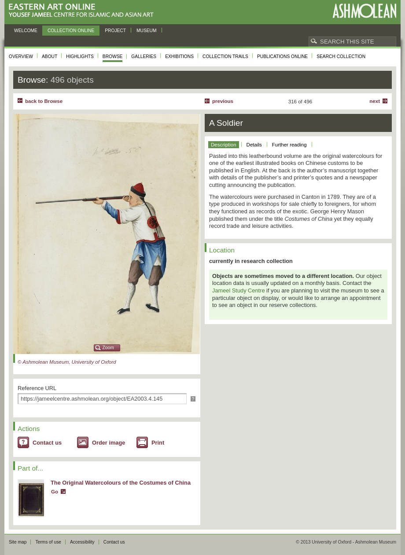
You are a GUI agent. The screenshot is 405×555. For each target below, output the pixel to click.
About (49, 56)
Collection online (71, 30)
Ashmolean (364, 11)
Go (54, 491)
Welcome (25, 30)
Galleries (143, 56)
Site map (17, 542)
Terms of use (48, 542)
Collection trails (225, 56)
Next (374, 101)
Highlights (80, 56)
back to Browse (44, 101)
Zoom (108, 347)
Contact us (47, 442)
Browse (113, 56)
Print (157, 442)
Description (223, 144)
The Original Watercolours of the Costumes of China (121, 482)
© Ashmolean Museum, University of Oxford (67, 362)
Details (254, 144)
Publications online (282, 56)
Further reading (289, 144)
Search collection (341, 56)
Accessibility (82, 542)
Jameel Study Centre (238, 290)
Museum (146, 30)
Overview (21, 56)
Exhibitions (179, 56)
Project (115, 30)
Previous (222, 101)
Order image (108, 442)
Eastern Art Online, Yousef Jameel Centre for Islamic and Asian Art (83, 11)
